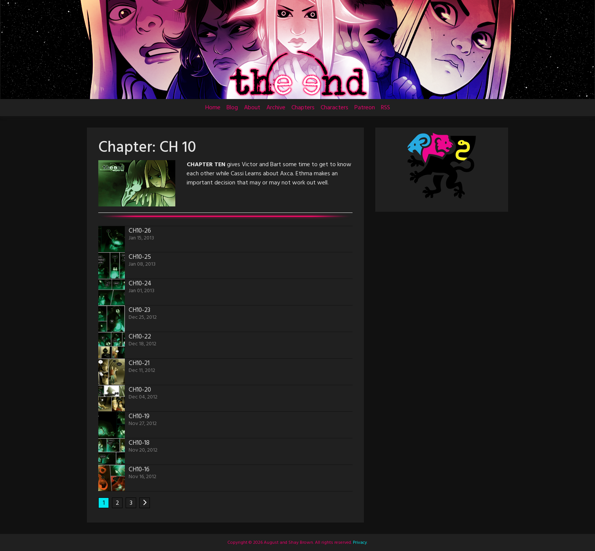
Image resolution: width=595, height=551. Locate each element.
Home (212, 108)
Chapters (303, 108)
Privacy (359, 542)
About (252, 108)
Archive (275, 108)
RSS (385, 108)
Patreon (364, 108)
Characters (334, 108)
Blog (232, 108)
